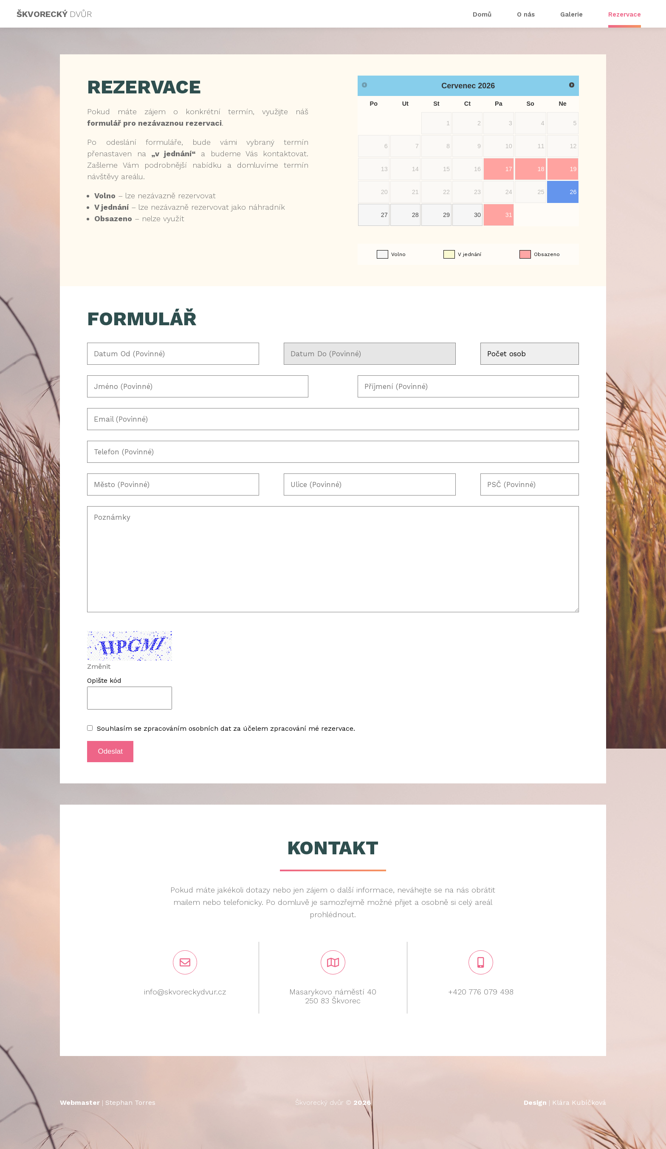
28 (415, 214)
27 (384, 214)
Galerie (571, 14)
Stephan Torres (130, 1102)
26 (573, 192)
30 (477, 214)
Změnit (98, 666)
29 (446, 214)
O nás (526, 14)
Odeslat (110, 751)
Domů (482, 14)
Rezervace (624, 14)
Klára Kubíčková (579, 1102)
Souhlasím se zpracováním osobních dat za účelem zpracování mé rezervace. (226, 728)
